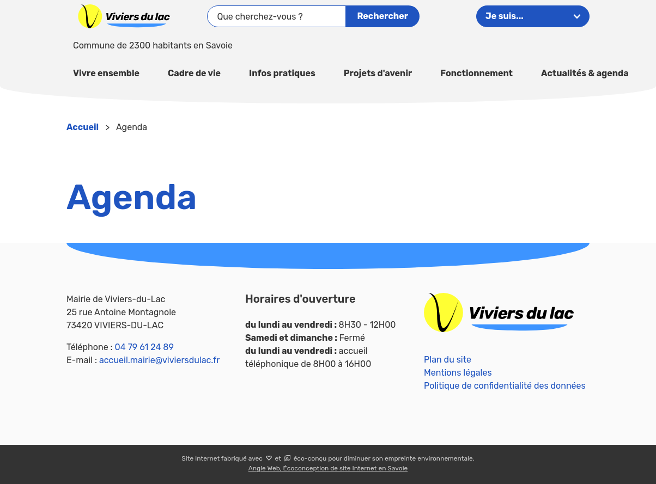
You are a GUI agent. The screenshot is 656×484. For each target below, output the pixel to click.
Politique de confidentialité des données (505, 386)
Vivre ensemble (106, 73)
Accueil (82, 127)
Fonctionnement (476, 73)
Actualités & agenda (585, 73)
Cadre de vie (194, 73)
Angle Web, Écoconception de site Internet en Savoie (328, 468)
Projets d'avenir (378, 73)
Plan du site (447, 359)
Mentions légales (458, 372)
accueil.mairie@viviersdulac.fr (159, 360)
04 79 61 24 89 (144, 347)
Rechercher (382, 16)
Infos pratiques (282, 73)
